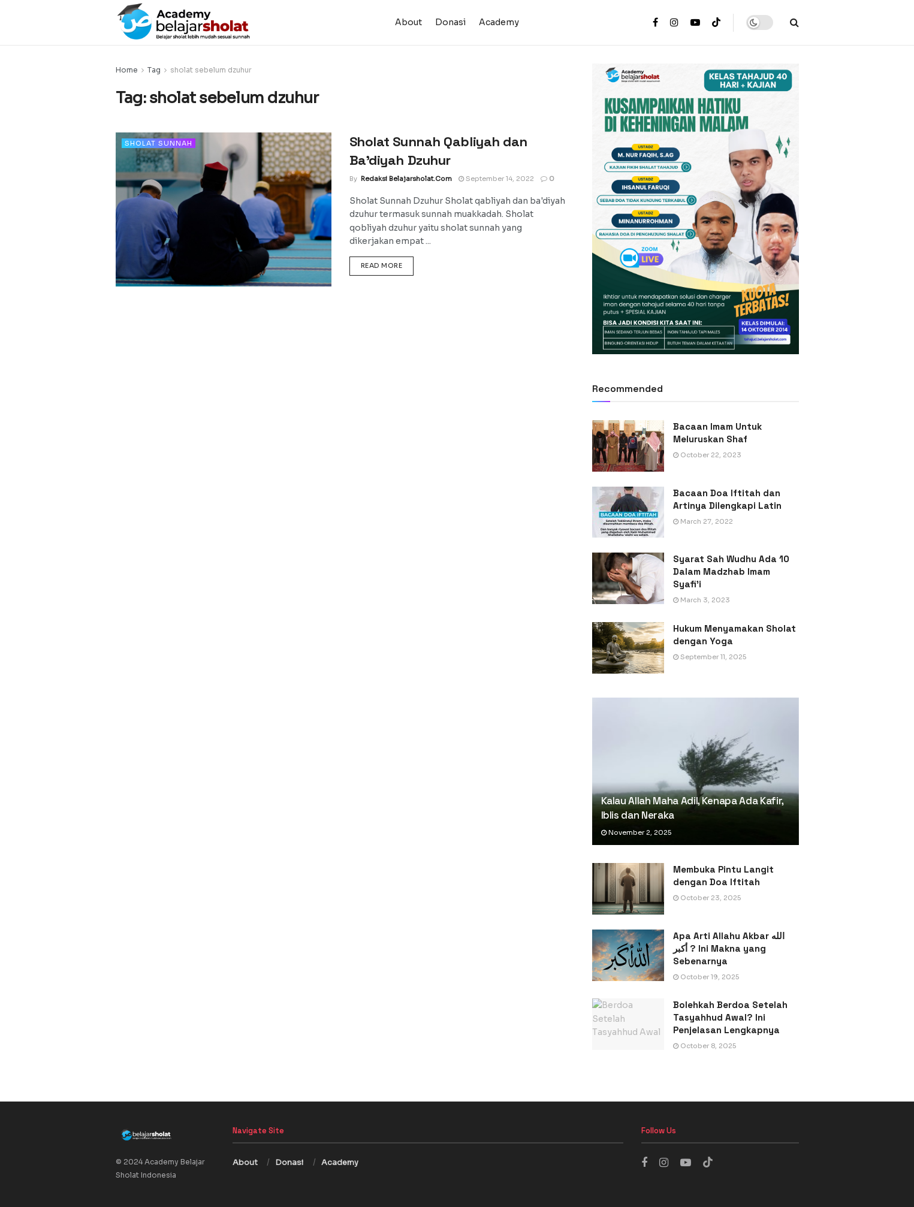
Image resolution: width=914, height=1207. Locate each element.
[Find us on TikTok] (716, 23)
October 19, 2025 (706, 977)
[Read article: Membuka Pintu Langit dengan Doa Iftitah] (628, 889)
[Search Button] (794, 22)
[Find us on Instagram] (663, 1163)
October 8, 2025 (704, 1046)
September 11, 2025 (709, 657)
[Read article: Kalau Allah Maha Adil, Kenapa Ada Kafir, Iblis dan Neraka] (695, 772)
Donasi (450, 22)
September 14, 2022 (496, 178)
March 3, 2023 (701, 600)
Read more (387, 265)
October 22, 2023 (707, 455)
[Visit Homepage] (247, 22)
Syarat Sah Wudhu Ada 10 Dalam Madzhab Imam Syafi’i (731, 571)
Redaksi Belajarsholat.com (406, 178)
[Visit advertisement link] (695, 209)
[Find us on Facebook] (644, 1163)
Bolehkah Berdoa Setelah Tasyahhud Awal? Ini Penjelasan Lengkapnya (730, 1017)
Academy (499, 22)
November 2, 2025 (636, 832)
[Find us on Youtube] (685, 1163)
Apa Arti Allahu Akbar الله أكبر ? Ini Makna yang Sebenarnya (729, 948)
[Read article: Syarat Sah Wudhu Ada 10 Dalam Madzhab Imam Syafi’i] (628, 578)
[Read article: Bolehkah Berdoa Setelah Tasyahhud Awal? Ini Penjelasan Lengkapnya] (628, 1024)
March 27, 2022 (703, 521)
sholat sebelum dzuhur (211, 69)
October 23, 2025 (707, 898)
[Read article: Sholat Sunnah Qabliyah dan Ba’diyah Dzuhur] (223, 209)
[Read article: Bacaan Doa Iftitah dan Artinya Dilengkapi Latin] (628, 512)
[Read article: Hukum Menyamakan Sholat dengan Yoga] (628, 648)
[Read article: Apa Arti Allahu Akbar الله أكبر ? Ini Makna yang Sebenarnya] (628, 955)
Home (127, 69)
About (408, 22)
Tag (154, 69)
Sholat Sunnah (158, 143)
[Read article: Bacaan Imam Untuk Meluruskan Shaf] (628, 446)
